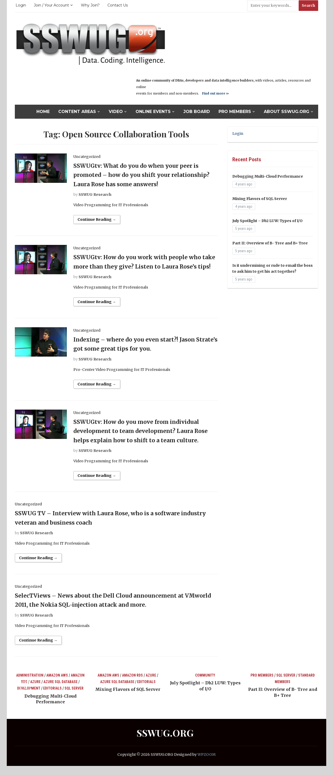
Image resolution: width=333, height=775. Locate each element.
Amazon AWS (57, 684)
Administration (29, 684)
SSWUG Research (95, 194)
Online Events (153, 111)
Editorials (52, 698)
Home (43, 111)
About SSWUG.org (286, 111)
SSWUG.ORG (165, 742)
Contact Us (117, 5)
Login (21, 5)
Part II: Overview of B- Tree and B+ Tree (270, 243)
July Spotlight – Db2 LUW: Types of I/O (267, 220)
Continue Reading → (97, 219)
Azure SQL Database (60, 691)
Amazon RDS (132, 684)
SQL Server (74, 698)
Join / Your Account (51, 5)
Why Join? (90, 5)
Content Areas (77, 111)
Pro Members (235, 111)
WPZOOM (206, 763)
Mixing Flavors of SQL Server (259, 198)
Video (116, 111)
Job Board (196, 111)
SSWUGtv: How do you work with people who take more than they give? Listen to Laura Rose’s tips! (144, 266)
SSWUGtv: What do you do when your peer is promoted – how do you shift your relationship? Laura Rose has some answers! (143, 175)
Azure (35, 691)
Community (205, 684)
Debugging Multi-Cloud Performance (267, 176)
